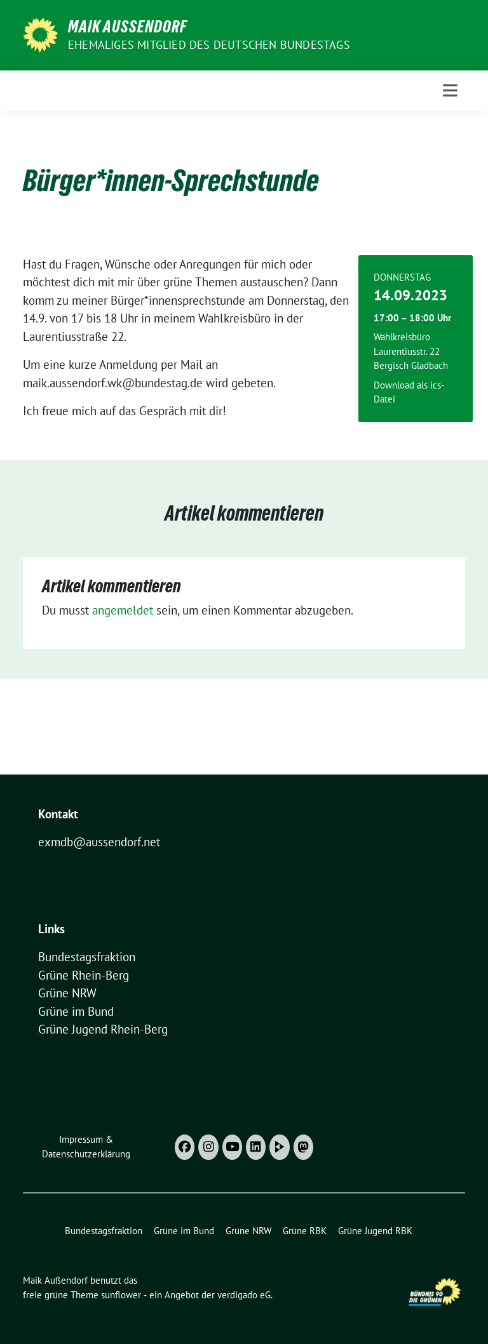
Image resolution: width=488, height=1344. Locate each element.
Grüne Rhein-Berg (83, 975)
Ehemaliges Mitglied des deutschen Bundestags (209, 44)
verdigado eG (244, 1295)
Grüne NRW (67, 993)
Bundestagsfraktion (86, 956)
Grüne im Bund (76, 1011)
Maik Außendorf (127, 26)
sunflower (121, 1295)
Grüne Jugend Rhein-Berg (103, 1029)
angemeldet (122, 610)
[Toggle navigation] (450, 90)
